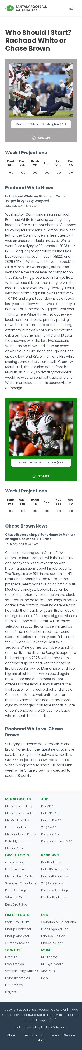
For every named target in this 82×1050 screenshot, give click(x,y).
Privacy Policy (33, 1035)
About (11, 1035)
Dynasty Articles (17, 978)
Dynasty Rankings (55, 890)
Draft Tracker (15, 869)
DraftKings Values (54, 929)
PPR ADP (47, 806)
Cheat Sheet (14, 862)
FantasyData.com (54, 1027)
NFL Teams (49, 957)
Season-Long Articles (21, 971)
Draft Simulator (16, 827)
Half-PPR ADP (50, 813)
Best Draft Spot (16, 904)
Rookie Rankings (53, 897)
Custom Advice (17, 943)
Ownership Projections (58, 922)
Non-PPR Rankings (55, 876)
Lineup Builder (52, 943)
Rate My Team (16, 841)
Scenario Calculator (20, 883)
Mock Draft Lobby (18, 806)
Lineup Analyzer (17, 936)
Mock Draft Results (19, 813)
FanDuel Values (53, 936)
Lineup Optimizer (18, 929)
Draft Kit (11, 957)
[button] (71, 8)
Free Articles (14, 964)
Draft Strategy (16, 890)
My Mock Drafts (17, 820)
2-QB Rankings (52, 883)
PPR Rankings (51, 862)
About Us (48, 971)
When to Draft (15, 897)
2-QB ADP (48, 827)
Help (44, 978)
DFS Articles (14, 985)
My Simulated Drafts (20, 834)
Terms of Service (63, 1035)
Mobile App (14, 848)
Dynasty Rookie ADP (56, 841)
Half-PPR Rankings (54, 869)
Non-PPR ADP (51, 820)
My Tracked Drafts (19, 876)
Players (10, 992)
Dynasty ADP (51, 834)
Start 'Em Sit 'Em (17, 922)
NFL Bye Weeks (52, 964)
